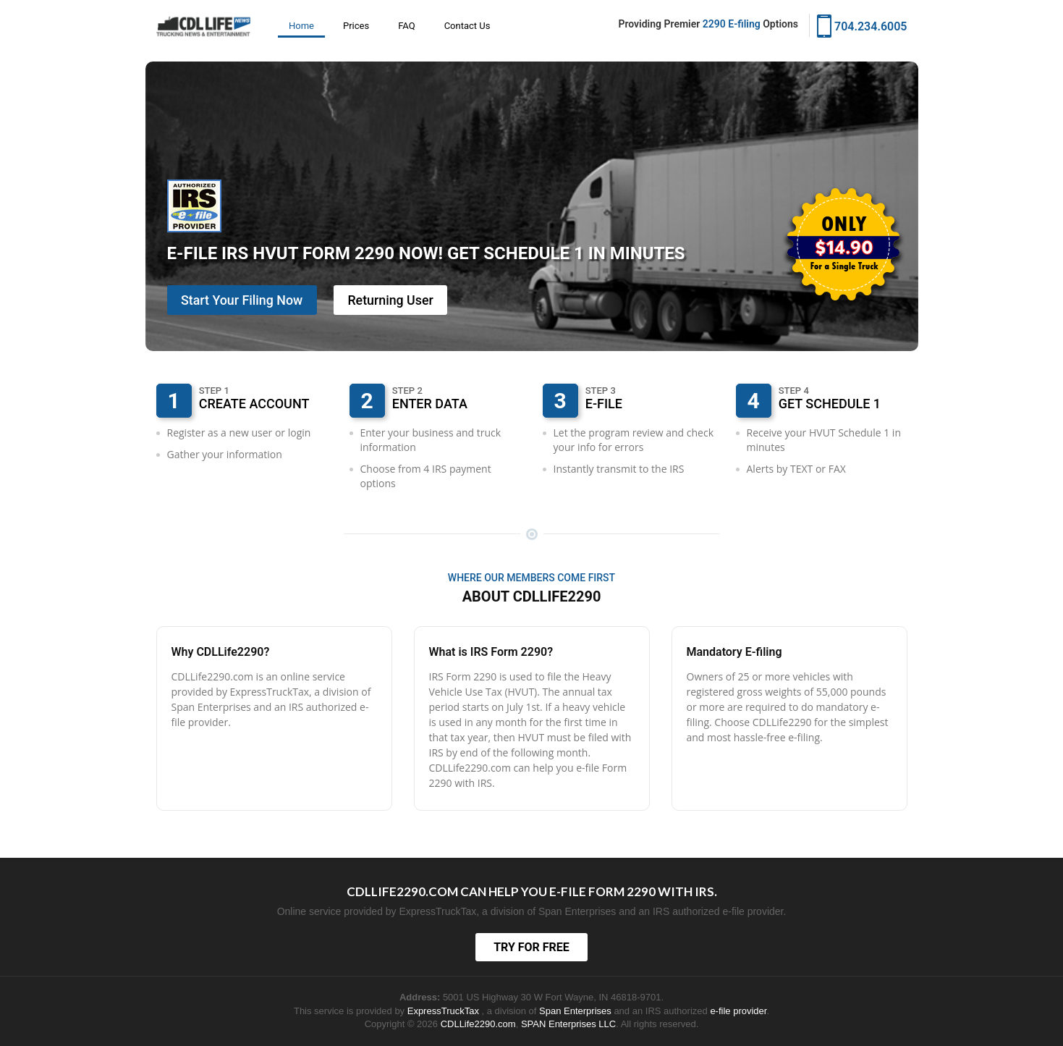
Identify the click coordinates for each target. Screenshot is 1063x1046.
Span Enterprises (576, 1010)
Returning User (393, 300)
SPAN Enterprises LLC (568, 1023)
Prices (356, 25)
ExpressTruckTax (444, 1010)
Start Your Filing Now (243, 300)
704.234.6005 (862, 24)
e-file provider (738, 1010)
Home (301, 25)
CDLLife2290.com (478, 1023)
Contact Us (467, 25)
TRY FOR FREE (531, 947)
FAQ (406, 25)
